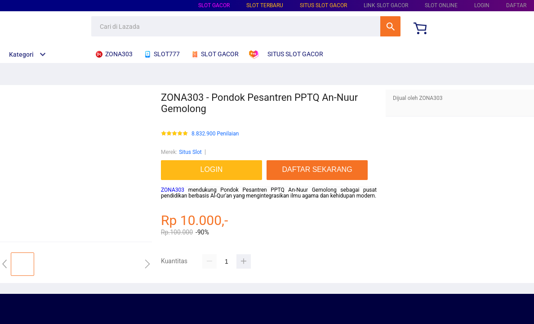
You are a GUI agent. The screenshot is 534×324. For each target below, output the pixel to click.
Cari (390, 26)
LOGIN (482, 5)
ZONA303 (172, 190)
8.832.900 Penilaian (215, 134)
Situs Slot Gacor (323, 5)
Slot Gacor (214, 5)
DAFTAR (516, 5)
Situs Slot (190, 152)
